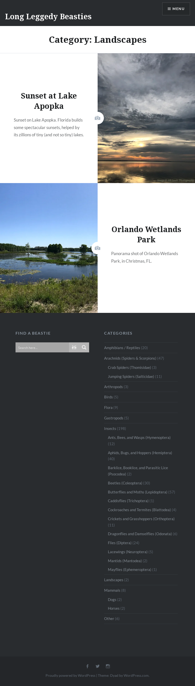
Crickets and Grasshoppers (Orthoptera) (141, 518)
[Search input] (42, 347)
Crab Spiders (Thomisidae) (129, 367)
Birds (108, 397)
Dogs (112, 599)
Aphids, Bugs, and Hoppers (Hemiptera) (140, 452)
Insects (110, 428)
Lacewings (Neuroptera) (128, 551)
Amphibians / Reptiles (122, 347)
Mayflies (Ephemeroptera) (129, 569)
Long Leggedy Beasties (48, 16)
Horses (114, 608)
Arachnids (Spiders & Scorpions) (130, 358)
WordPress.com (136, 675)
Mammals (112, 590)
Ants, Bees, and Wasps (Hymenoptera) (139, 437)
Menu (178, 9)
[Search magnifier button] (84, 347)
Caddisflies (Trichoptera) (128, 500)
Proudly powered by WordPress (70, 675)
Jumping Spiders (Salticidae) (131, 376)
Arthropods (113, 386)
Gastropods (113, 418)
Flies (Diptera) (120, 542)
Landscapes (113, 579)
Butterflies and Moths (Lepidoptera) (137, 492)
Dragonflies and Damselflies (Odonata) (140, 533)
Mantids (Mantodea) (125, 560)
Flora (108, 407)
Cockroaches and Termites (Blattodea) (139, 509)
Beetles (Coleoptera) (125, 483)
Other (109, 618)
